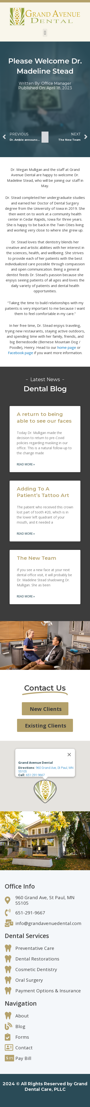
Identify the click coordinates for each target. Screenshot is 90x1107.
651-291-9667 (35, 775)
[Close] (69, 754)
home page (66, 347)
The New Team (36, 558)
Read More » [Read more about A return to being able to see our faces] (26, 464)
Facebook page (20, 352)
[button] (45, 33)
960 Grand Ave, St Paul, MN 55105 (45, 769)
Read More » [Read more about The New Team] (26, 596)
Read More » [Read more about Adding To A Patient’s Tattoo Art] (26, 534)
